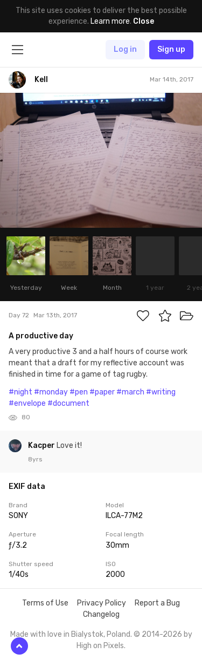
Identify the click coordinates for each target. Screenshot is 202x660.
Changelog (101, 614)
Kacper (42, 445)
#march (130, 392)
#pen (78, 392)
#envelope (27, 403)
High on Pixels (100, 645)
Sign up (171, 49)
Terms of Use (45, 603)
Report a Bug (157, 603)
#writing (161, 392)
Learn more (110, 21)
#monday (51, 392)
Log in (125, 49)
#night (20, 392)
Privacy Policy (101, 603)
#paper (102, 392)
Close (143, 21)
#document (68, 403)
